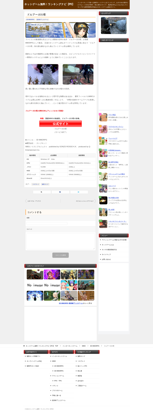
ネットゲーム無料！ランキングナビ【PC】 (49, 4)
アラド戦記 (112, 115)
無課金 (80, 376)
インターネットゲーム (59, 356)
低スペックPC (82, 366)
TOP (42, 346)
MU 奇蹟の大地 (113, 198)
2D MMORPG (58, 366)
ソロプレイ (35, 184)
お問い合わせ (106, 259)
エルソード (112, 186)
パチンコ (55, 385)
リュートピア (112, 138)
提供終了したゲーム (42, 19)
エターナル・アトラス (34, 201)
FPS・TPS (57, 381)
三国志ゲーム (82, 385)
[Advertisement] (60, 324)
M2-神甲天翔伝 (113, 162)
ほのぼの (81, 381)
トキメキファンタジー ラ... (117, 221)
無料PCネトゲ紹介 (33, 366)
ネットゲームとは (108, 245)
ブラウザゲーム (57, 390)
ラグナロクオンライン (115, 126)
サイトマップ (106, 254)
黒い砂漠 (111, 209)
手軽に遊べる (56, 395)
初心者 (80, 371)
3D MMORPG (30, 19)
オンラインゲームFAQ (34, 361)
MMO (54, 361)
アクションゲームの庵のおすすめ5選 (114, 240)
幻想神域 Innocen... (114, 150)
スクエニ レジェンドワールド (85, 201)
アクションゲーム (58, 376)
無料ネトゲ (45, 184)
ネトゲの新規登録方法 (109, 249)
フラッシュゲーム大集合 (116, 174)
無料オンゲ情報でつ (33, 356)
